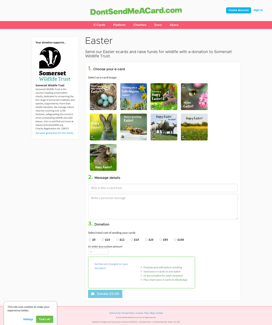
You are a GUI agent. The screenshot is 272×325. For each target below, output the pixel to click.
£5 (92, 240)
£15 (135, 240)
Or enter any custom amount (105, 246)
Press (146, 313)
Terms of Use (115, 313)
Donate (105, 294)
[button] (99, 25)
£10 (106, 240)
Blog (152, 313)
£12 (120, 240)
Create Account (238, 10)
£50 (164, 240)
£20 (149, 240)
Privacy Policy (128, 313)
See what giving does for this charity (55, 133)
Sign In (258, 10)
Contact (159, 313)
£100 (179, 240)
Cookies (139, 313)
